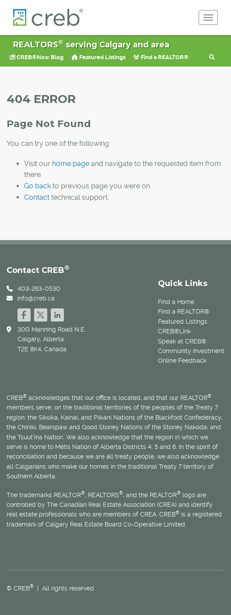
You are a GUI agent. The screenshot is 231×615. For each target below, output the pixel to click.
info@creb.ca (36, 298)
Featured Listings (98, 57)
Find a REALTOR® (161, 57)
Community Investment (191, 350)
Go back (37, 186)
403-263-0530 (39, 288)
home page (70, 163)
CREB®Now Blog (36, 57)
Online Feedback (182, 360)
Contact (36, 197)
